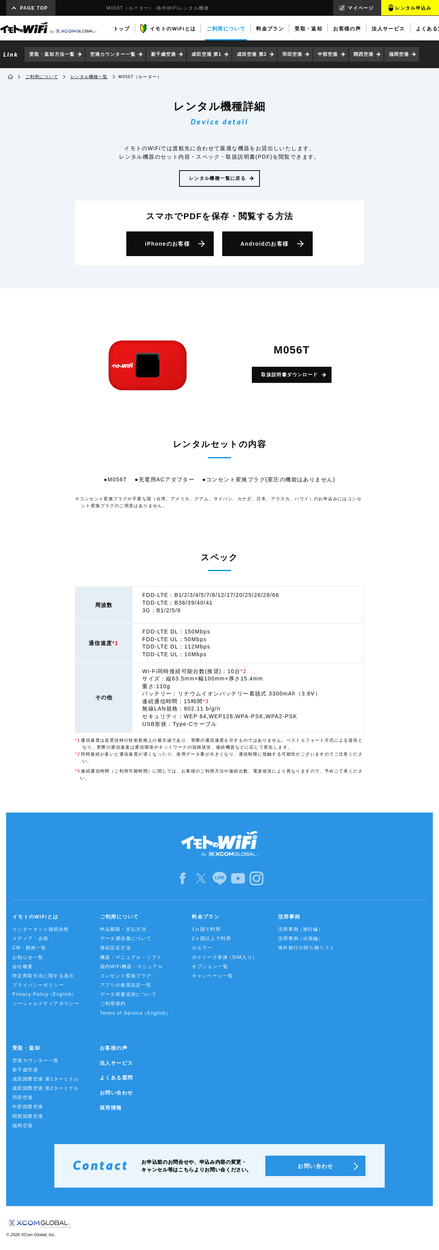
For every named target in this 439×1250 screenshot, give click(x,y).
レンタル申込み (413, 8)
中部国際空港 (27, 1106)
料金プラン (206, 917)
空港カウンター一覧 (113, 54)
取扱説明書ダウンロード (289, 374)
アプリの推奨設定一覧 (126, 985)
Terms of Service (135, 1013)
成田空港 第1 (206, 54)
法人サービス (116, 1063)
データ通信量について (126, 938)
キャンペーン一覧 (212, 976)
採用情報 (111, 1108)
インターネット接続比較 (40, 929)
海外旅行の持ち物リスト (306, 947)
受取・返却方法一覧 (52, 54)
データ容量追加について (128, 994)
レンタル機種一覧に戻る (217, 178)
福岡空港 (399, 54)
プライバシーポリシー (38, 985)
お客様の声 (113, 1048)
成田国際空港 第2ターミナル (45, 1088)
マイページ (361, 8)
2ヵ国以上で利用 (211, 938)
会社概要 (22, 966)
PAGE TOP (34, 8)
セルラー (202, 947)
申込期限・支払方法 (123, 929)
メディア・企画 (30, 938)
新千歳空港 (163, 54)
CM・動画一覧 (29, 947)
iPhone (167, 244)
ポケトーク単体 (225, 957)
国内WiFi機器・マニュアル (131, 966)
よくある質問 (116, 1078)
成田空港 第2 (252, 54)
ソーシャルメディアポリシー (45, 1003)
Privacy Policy (44, 994)
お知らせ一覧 (27, 957)
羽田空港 (292, 54)
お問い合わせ (116, 1093)
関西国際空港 (27, 1116)
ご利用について (41, 76)
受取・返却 (26, 1048)
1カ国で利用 (206, 929)
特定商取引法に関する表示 (43, 976)
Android (265, 244)
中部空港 (328, 54)
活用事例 (289, 917)
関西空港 (364, 54)
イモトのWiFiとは (35, 917)
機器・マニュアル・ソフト (131, 957)
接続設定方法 (115, 947)
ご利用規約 (113, 1003)
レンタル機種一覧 (89, 76)
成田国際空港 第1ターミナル (45, 1079)
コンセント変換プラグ (126, 976)
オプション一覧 (210, 966)
